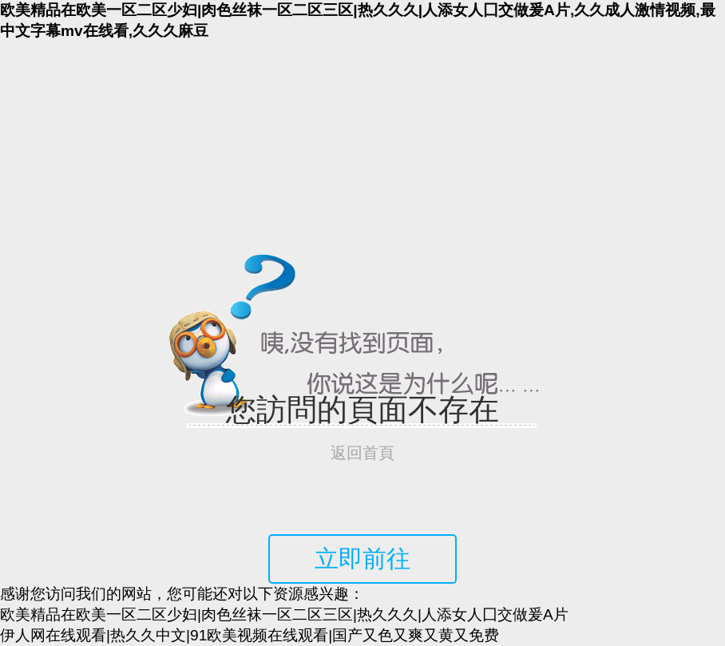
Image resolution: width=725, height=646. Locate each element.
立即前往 (362, 558)
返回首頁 (362, 453)
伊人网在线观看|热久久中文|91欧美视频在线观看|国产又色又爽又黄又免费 (249, 635)
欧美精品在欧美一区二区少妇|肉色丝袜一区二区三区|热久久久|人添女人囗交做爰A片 (284, 614)
